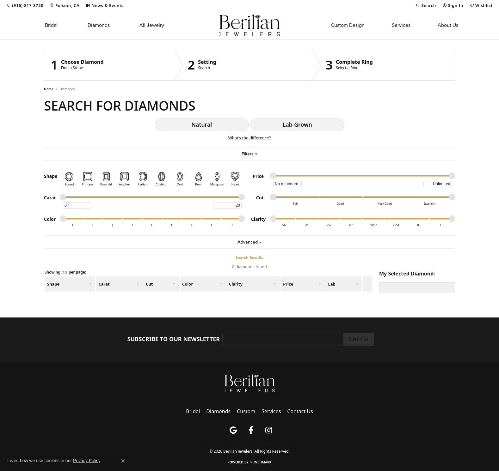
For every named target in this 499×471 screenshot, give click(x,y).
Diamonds (99, 25)
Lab (331, 284)
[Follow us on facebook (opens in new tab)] (250, 430)
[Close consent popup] (123, 461)
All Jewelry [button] (151, 25)
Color (187, 284)
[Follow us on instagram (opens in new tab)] (268, 430)
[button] (426, 5)
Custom (246, 411)
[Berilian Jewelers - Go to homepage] (249, 382)
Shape (53, 284)
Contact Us (300, 411)
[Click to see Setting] (243, 64)
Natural (201, 124)
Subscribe (358, 338)
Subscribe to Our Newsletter (173, 339)
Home (48, 89)
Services (401, 25)
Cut (149, 284)
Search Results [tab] (249, 257)
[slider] (273, 175)
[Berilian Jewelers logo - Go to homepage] (249, 25)
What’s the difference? (249, 138)
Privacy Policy (209, 440)
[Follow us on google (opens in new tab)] (233, 430)
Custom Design (348, 25)
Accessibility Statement (281, 440)
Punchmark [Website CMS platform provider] (261, 462)
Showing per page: (65, 272)
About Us (448, 25)
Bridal (51, 25)
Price (288, 284)
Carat (103, 284)
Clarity (236, 284)
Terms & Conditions (241, 440)
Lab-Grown (297, 124)
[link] (24, 5)
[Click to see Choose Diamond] (109, 64)
